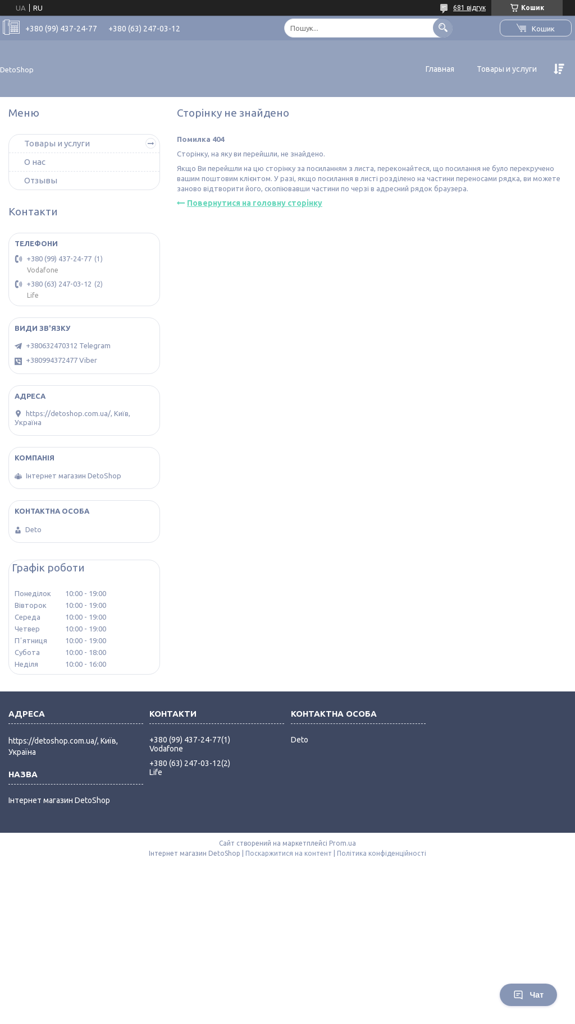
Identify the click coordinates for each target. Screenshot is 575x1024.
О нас (34, 162)
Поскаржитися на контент (288, 853)
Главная (440, 68)
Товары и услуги (507, 68)
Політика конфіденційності (381, 853)
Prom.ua (342, 843)
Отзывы (40, 180)
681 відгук (469, 7)
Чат (528, 995)
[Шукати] (443, 28)
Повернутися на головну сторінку (254, 203)
